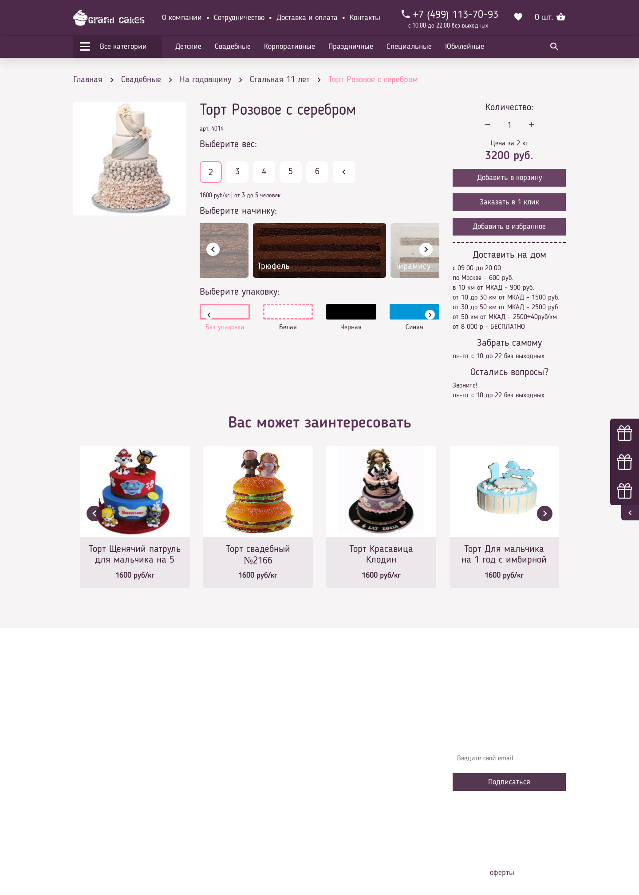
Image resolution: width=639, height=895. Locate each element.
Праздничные (350, 47)
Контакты (365, 18)
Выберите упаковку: (240, 292)
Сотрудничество (239, 18)
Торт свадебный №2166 (258, 555)
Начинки (218, 779)
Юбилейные (464, 47)
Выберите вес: (228, 144)
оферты (502, 873)
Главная (217, 726)
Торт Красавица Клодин (381, 554)
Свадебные (233, 47)
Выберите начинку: (238, 211)
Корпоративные (289, 47)
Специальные (409, 47)
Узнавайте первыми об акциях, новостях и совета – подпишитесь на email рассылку (506, 733)
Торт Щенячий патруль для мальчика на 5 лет (135, 555)
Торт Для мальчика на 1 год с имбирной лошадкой (504, 555)
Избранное (221, 792)
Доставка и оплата (307, 18)
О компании (182, 18)
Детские (188, 47)
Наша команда (228, 819)
